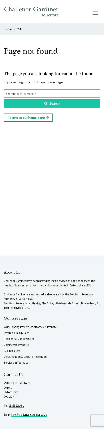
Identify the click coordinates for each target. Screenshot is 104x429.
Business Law (12, 351)
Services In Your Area (16, 362)
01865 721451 (16, 405)
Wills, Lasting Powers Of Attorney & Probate (30, 327)
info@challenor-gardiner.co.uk (29, 414)
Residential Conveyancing (19, 339)
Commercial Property (16, 345)
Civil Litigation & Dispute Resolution (25, 356)
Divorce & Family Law (16, 333)
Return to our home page (28, 117)
